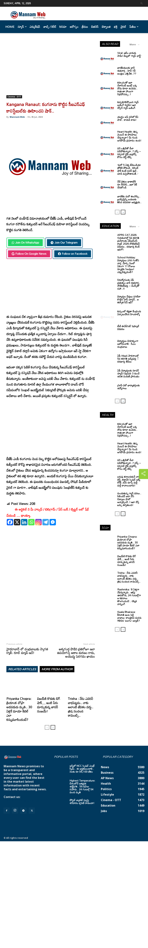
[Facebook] (10, 522)
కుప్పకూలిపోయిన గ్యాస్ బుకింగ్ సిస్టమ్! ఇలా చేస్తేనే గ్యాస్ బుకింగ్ (128, 105)
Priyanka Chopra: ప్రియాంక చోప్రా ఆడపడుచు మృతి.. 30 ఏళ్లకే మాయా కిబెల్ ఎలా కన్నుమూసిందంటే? (19, 709)
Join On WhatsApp (25, 242)
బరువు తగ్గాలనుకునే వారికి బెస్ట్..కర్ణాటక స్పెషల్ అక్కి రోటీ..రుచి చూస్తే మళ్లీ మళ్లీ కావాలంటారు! (129, 481)
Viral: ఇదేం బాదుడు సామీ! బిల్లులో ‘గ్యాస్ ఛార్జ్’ (129, 54)
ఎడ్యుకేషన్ (35, 27)
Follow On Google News (29, 254)
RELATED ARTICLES (22, 669)
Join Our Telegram (64, 242)
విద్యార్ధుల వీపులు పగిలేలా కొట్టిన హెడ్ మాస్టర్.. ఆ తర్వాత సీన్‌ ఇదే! (129, 299)
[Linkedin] (24, 522)
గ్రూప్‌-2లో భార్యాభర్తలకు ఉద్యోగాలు (128, 387)
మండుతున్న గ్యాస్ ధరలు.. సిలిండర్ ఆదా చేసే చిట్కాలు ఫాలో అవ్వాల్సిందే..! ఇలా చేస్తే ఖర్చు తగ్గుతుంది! (129, 499)
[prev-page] (47, 727)
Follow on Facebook (72, 254)
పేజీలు (133, 27)
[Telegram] (45, 522)
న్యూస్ (22, 27)
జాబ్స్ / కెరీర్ (49, 27)
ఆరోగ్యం (74, 27)
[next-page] (53, 727)
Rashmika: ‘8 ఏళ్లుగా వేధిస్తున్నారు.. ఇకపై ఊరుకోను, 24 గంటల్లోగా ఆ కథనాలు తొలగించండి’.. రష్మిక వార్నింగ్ (129, 596)
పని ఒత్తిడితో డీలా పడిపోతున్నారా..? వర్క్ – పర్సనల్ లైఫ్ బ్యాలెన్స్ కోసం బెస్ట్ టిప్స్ (129, 153)
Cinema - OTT (14, 96)
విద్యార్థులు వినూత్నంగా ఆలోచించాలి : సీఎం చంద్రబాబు (127, 343)
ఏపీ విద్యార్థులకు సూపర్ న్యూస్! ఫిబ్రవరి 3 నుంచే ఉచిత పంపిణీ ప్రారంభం (128, 373)
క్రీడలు (85, 27)
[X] (17, 522)
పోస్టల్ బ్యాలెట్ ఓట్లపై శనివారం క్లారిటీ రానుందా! (82, 801)
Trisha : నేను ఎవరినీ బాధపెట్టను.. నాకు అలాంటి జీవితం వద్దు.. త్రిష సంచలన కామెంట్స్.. (80, 707)
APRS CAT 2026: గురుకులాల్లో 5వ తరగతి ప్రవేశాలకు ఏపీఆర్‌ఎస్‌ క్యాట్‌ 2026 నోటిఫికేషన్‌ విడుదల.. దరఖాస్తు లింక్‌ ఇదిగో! (128, 242)
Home (9, 27)
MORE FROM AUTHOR (57, 669)
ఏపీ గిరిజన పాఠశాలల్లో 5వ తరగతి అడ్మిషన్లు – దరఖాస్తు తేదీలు (128, 358)
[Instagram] (38, 522)
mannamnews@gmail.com (23, 801)
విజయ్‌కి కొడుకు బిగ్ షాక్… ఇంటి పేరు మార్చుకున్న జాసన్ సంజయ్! (48, 704)
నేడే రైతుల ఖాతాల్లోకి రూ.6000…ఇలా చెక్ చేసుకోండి (127, 184)
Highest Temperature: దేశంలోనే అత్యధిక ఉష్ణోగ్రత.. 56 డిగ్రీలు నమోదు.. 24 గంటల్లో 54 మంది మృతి (82, 786)
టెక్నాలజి (106, 27)
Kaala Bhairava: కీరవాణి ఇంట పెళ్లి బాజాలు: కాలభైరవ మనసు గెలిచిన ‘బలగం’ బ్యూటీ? (129, 616)
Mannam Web (17, 116)
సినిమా (63, 27)
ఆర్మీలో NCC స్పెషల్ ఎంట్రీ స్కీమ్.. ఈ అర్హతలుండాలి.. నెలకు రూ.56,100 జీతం (82, 768)
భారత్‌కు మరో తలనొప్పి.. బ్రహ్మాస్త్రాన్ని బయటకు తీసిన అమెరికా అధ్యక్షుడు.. (129, 199)
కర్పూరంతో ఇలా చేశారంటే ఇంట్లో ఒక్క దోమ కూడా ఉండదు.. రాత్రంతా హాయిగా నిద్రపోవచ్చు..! (127, 88)
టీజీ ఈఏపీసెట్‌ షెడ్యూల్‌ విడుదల (128, 327)
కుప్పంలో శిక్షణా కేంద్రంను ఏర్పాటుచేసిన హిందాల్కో (129, 313)
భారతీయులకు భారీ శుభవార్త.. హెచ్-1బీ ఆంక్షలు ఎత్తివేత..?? (126, 70)
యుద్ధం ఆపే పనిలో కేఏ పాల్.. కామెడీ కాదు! (127, 118)
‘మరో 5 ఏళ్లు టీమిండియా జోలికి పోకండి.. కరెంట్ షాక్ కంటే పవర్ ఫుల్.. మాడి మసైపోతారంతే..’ (129, 169)
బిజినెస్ (94, 27)
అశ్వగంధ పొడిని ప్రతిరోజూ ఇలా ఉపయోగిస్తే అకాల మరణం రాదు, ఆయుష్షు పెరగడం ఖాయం (76, 652)
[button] (141, 3)
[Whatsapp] (31, 522)
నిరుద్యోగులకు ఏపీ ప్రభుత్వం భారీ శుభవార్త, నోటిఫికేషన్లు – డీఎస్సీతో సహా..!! (128, 284)
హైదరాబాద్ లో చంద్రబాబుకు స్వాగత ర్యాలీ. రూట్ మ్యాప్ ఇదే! (27, 651)
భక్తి (115, 27)
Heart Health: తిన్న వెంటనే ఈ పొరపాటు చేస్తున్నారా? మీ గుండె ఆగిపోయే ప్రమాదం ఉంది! (129, 136)
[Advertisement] (50, 68)
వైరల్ (123, 27)
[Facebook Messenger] (53, 522)
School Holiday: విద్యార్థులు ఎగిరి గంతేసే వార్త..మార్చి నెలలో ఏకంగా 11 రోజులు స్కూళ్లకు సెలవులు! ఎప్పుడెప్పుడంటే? (128, 264)
